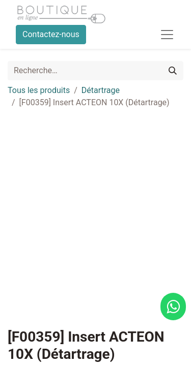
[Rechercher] (172, 70)
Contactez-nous (50, 34)
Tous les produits (39, 90)
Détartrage (100, 90)
